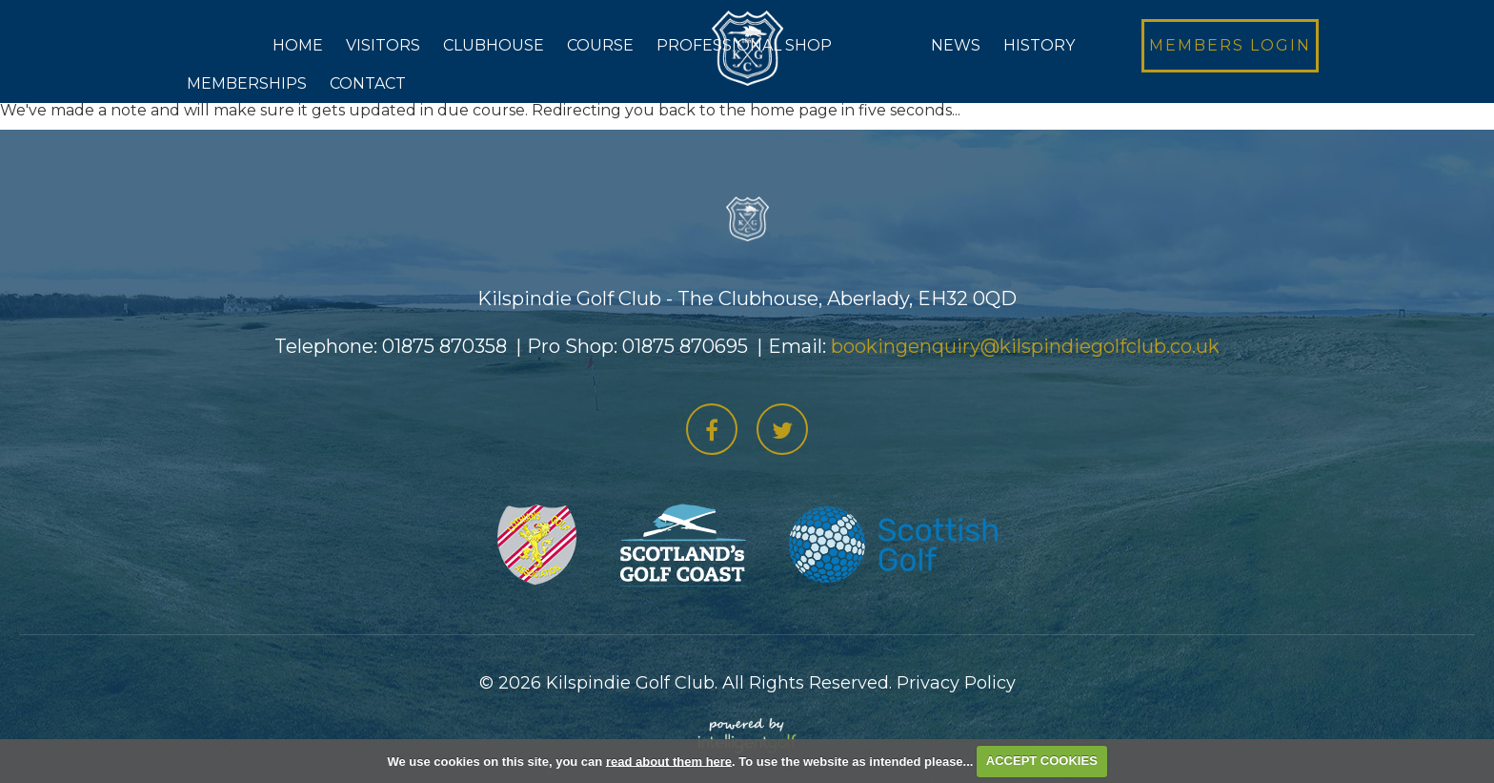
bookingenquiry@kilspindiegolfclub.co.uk (1025, 346)
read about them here (669, 760)
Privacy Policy (956, 682)
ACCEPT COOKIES (1042, 760)
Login (1230, 45)
